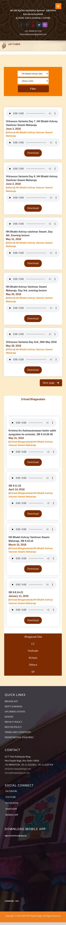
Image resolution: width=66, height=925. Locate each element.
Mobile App (11, 815)
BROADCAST (11, 701)
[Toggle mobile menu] (58, 6)
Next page (49, 382)
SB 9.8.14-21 (16, 592)
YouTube (10, 797)
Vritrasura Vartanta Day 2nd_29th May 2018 (31, 342)
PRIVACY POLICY (13, 722)
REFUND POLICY (13, 727)
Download (33, 153)
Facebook (11, 791)
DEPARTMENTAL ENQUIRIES (19, 737)
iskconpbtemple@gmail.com (33, 34)
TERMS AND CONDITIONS (18, 732)
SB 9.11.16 (15, 485)
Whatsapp (11, 809)
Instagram (11, 803)
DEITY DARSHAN (13, 706)
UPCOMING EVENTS (15, 712)
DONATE (9, 717)
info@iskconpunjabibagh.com (18, 769)
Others (10, 132)
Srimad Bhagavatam (20, 441)
